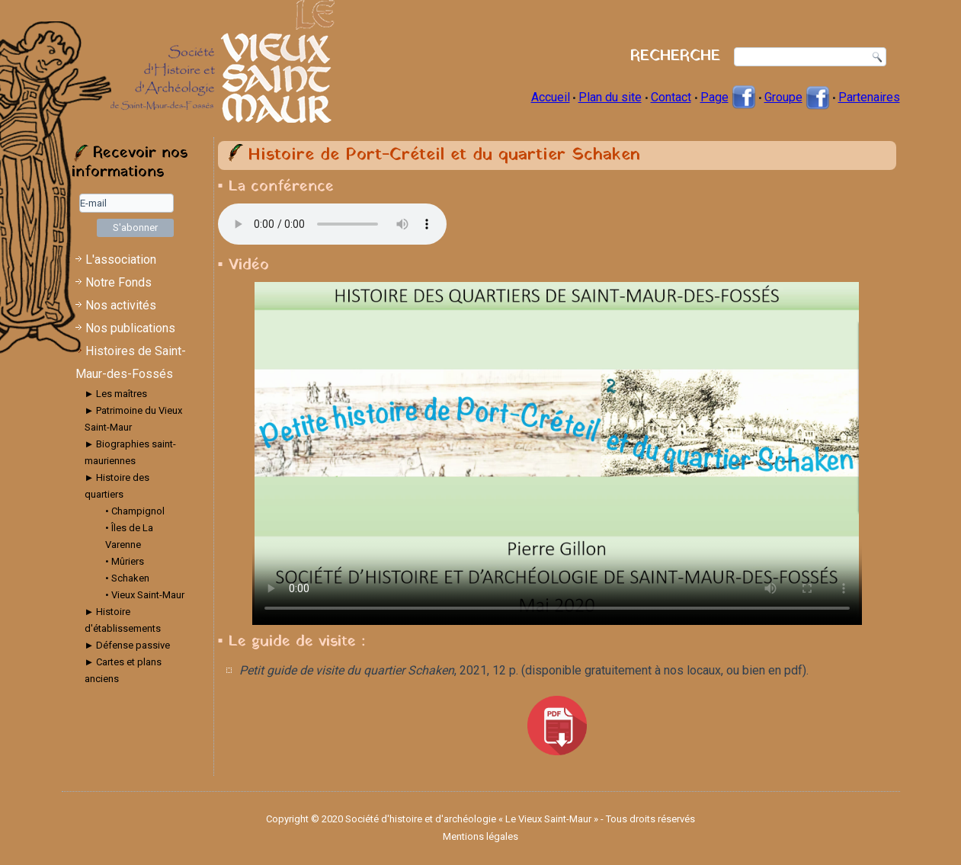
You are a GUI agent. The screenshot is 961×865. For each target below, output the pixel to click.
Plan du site (610, 97)
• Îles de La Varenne (129, 536)
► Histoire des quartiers (117, 486)
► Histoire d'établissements (123, 620)
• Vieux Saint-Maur (144, 595)
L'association (120, 259)
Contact (671, 97)
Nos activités (120, 305)
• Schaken (127, 578)
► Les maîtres (116, 393)
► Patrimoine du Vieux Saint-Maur (134, 419)
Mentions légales (480, 836)
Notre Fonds (118, 282)
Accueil (550, 97)
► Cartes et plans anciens (123, 670)
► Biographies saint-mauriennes (131, 452)
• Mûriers (124, 561)
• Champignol (135, 511)
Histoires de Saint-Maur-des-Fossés (130, 362)
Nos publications (130, 328)
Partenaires (869, 97)
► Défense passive (128, 645)
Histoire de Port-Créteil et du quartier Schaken (444, 155)
